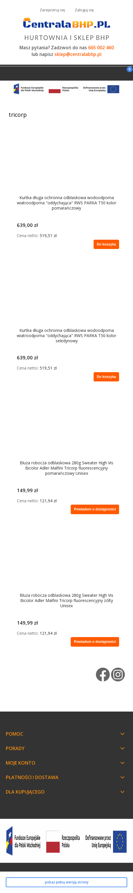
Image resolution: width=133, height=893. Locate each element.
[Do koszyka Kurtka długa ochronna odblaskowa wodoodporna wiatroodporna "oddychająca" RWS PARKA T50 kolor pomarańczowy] (106, 244)
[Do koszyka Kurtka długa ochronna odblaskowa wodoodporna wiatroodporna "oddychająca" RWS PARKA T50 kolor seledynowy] (106, 376)
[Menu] (7, 72)
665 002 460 (101, 48)
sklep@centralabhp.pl (77, 54)
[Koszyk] (126, 74)
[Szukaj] (111, 72)
